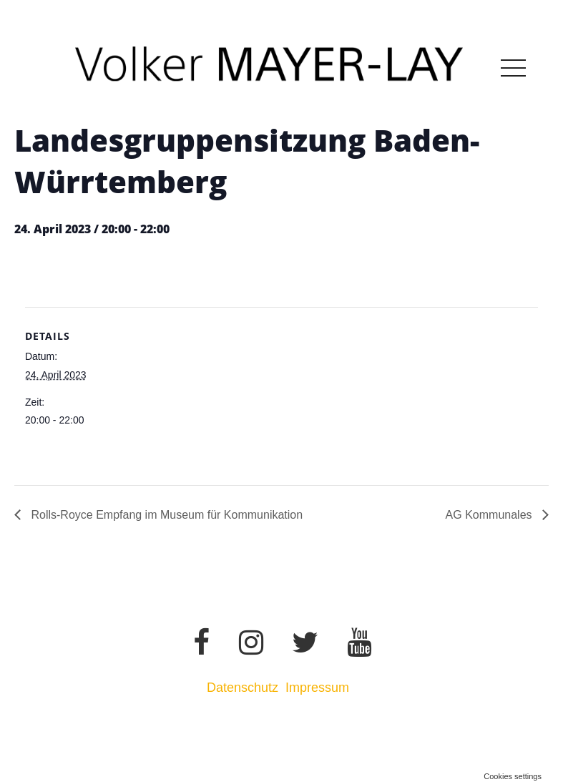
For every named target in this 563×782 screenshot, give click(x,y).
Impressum (319, 687)
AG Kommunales (490, 515)
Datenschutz (242, 687)
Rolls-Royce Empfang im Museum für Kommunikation (165, 515)
